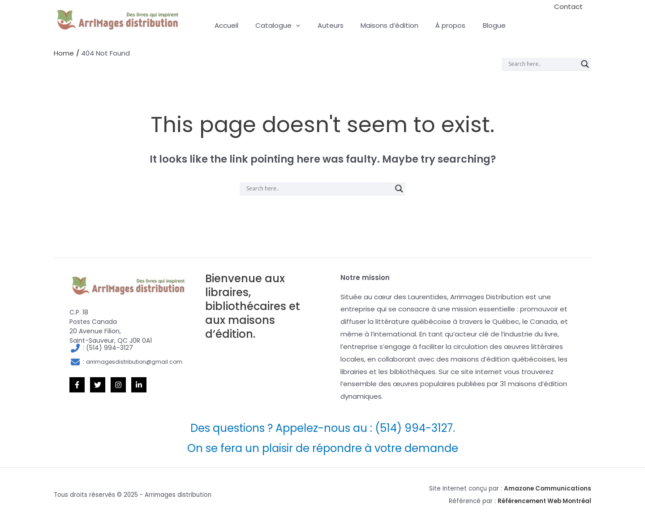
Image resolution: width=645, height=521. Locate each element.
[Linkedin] (138, 384)
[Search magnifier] (585, 63)
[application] (290, 25)
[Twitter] (97, 384)
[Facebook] (77, 384)
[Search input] (542, 63)
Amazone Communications (547, 488)
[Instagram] (118, 384)
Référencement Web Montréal (544, 500)
